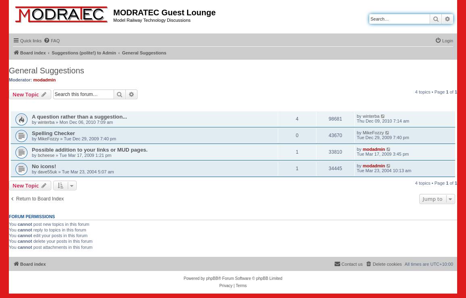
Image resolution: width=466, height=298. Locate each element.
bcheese (46, 155)
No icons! (44, 166)
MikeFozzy (48, 138)
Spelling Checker (53, 133)
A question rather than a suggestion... (79, 117)
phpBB (212, 278)
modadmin (44, 79)
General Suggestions (46, 70)
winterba (46, 122)
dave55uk (47, 171)
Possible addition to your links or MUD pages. (90, 150)
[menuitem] (52, 41)
